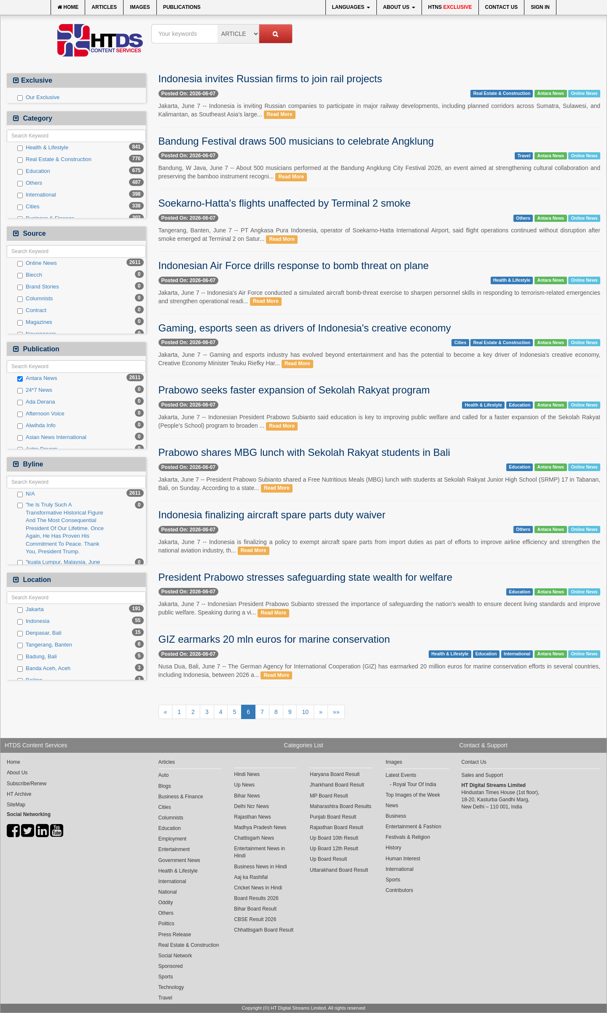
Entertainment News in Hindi (259, 852)
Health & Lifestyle (42, 147)
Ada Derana (36, 402)
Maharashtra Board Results (340, 806)
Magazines (34, 322)
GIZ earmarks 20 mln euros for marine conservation (274, 639)
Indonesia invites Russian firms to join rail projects (270, 78)
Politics (166, 924)
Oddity (165, 902)
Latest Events (401, 775)
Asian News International (51, 437)
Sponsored (170, 966)
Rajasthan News (252, 817)
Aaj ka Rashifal (251, 877)
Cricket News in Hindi (258, 888)
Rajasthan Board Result (336, 827)
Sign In (540, 7)
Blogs (164, 786)
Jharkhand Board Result (337, 785)
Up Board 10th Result (334, 838)
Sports (165, 977)
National (167, 892)
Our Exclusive (38, 97)
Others (29, 183)
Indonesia (33, 621)
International (36, 194)
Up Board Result (328, 859)
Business (396, 816)
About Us (399, 7)
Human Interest (403, 859)
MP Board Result (329, 796)
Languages (351, 7)
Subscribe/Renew (26, 784)
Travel (524, 155)
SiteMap (16, 805)
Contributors (399, 890)
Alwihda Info (36, 425)
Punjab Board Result (333, 817)
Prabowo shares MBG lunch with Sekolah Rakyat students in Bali (304, 452)
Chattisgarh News (254, 838)
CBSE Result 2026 (255, 919)
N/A (26, 493)
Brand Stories (38, 286)
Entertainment (174, 849)
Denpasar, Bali (39, 633)
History (393, 848)
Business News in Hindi (260, 867)
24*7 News (34, 390)
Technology (171, 987)
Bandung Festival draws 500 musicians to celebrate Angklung (296, 141)
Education (33, 171)
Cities (28, 206)
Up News (244, 785)
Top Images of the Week (413, 795)
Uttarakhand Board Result (339, 870)
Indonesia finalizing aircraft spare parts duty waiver (272, 514)
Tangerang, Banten (44, 644)
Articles (104, 7)
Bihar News (247, 796)
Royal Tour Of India (414, 784)
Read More (280, 115)
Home (67, 7)
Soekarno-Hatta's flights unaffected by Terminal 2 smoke (284, 203)
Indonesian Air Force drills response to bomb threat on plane (293, 265)
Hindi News (247, 774)
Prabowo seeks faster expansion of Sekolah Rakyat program (294, 390)
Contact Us (501, 7)
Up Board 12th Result (334, 848)
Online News (37, 263)
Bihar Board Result (255, 909)
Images (140, 7)
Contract (31, 310)
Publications (182, 7)
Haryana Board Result (335, 774)
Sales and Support (482, 775)
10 (305, 712)
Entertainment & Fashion (413, 827)
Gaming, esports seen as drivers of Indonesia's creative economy (304, 328)
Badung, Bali (37, 656)
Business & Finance (180, 797)
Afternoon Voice (40, 413)
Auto (163, 775)
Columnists (35, 298)
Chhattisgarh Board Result (263, 930)
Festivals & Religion (408, 837)
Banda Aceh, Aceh (43, 668)
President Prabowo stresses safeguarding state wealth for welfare (305, 577)
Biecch (29, 275)
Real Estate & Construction (54, 159)
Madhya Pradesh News (260, 827)
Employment (172, 839)
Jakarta (30, 609)
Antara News (37, 378)
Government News (179, 860)
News (392, 805)
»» (336, 712)
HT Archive (19, 794)
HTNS (450, 7)
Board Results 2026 (256, 898)
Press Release (174, 935)
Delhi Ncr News (251, 806)
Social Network (175, 956)
